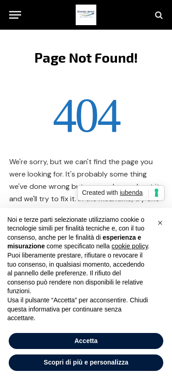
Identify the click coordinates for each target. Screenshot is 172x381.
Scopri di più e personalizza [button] (86, 362)
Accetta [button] (86, 340)
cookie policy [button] (129, 246)
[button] (160, 222)
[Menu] (15, 15)
